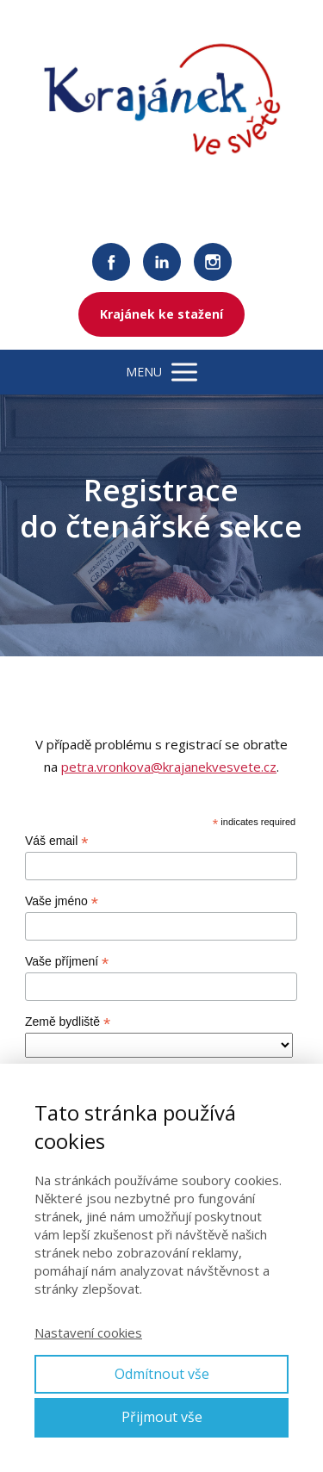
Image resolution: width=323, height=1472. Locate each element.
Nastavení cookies (88, 1332)
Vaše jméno (61, 901)
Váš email (57, 841)
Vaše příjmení (67, 961)
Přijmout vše (161, 1416)
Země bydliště (67, 1022)
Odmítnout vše (162, 1373)
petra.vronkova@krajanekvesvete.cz (168, 766)
